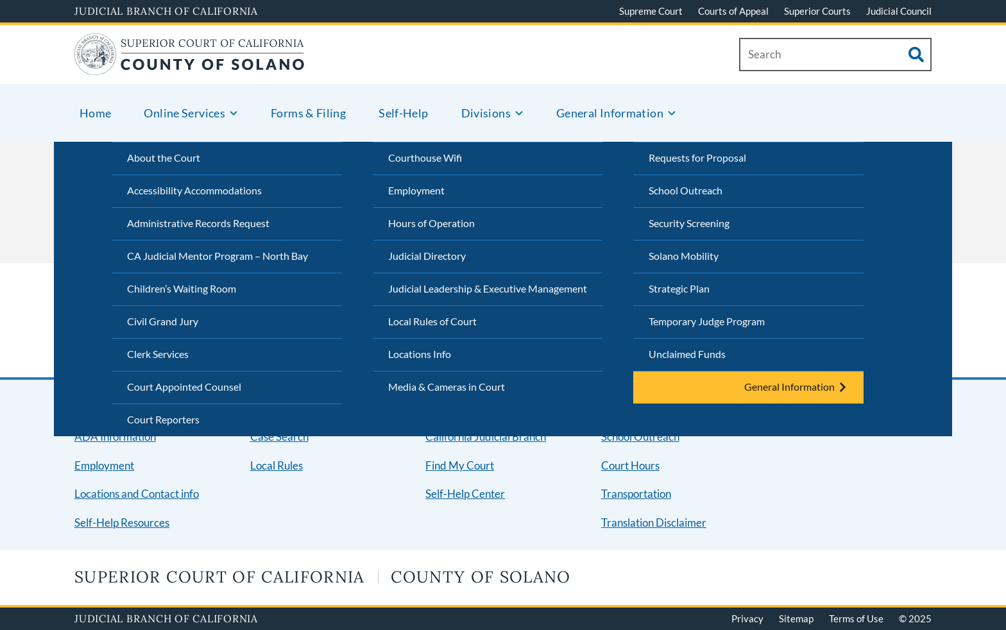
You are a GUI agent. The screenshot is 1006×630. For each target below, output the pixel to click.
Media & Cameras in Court (446, 386)
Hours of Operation (431, 223)
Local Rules (276, 465)
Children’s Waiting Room (181, 288)
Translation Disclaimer (653, 522)
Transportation (636, 493)
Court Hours (630, 465)
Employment (416, 190)
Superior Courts (817, 11)
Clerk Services (158, 354)
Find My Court (459, 465)
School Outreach (685, 190)
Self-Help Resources (121, 522)
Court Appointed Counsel (184, 386)
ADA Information (115, 436)
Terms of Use (856, 618)
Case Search (279, 436)
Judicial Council (899, 11)
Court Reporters (163, 419)
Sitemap (796, 618)
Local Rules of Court (432, 321)
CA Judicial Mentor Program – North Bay (217, 256)
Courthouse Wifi (425, 157)
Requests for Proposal (697, 157)
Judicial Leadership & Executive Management (487, 288)
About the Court (163, 157)
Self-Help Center (465, 493)
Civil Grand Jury (162, 321)
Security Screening (689, 223)
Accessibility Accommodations (194, 190)
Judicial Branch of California (166, 10)
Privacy (747, 618)
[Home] (189, 67)
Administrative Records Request (198, 223)
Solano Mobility (684, 256)
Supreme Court (651, 11)
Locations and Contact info (136, 493)
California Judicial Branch (485, 436)
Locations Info (419, 354)
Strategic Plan (679, 288)
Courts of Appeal (733, 11)
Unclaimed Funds (687, 354)
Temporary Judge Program (707, 321)
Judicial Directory (427, 256)
